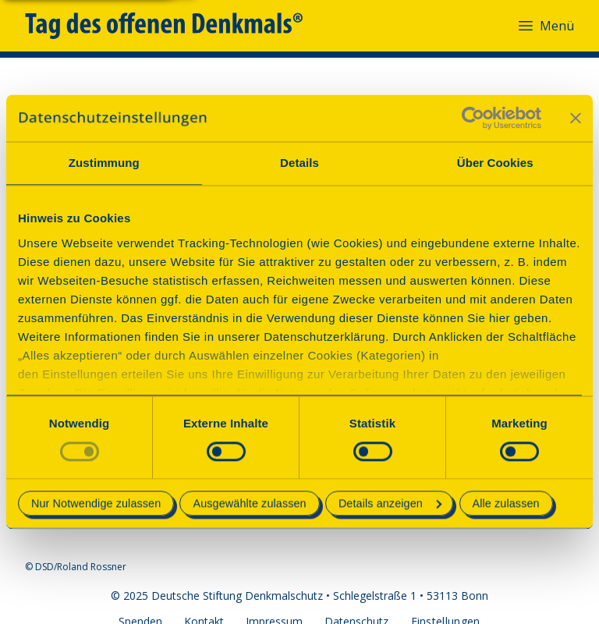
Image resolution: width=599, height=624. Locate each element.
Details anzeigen (389, 504)
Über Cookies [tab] (495, 162)
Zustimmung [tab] (104, 162)
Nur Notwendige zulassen (96, 504)
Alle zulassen (506, 504)
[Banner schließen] (575, 117)
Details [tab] (299, 162)
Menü (545, 25)
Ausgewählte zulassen (249, 504)
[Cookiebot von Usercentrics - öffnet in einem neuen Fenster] (473, 117)
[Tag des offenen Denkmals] (174, 25)
